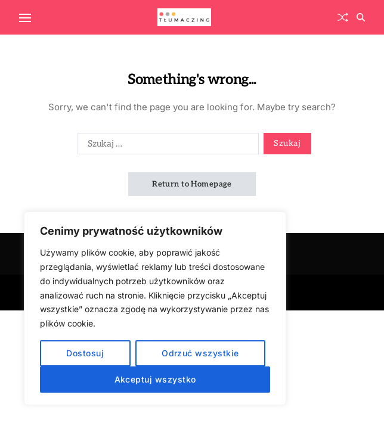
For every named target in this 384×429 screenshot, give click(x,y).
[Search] (361, 17)
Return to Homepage (192, 184)
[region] (155, 308)
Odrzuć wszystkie (200, 353)
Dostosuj (85, 353)
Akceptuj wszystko (155, 379)
